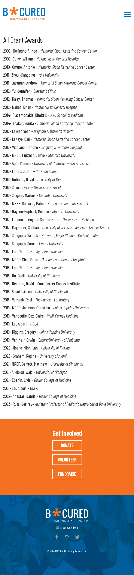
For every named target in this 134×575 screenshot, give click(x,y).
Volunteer (67, 459)
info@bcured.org (67, 527)
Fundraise (67, 474)
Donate (67, 445)
